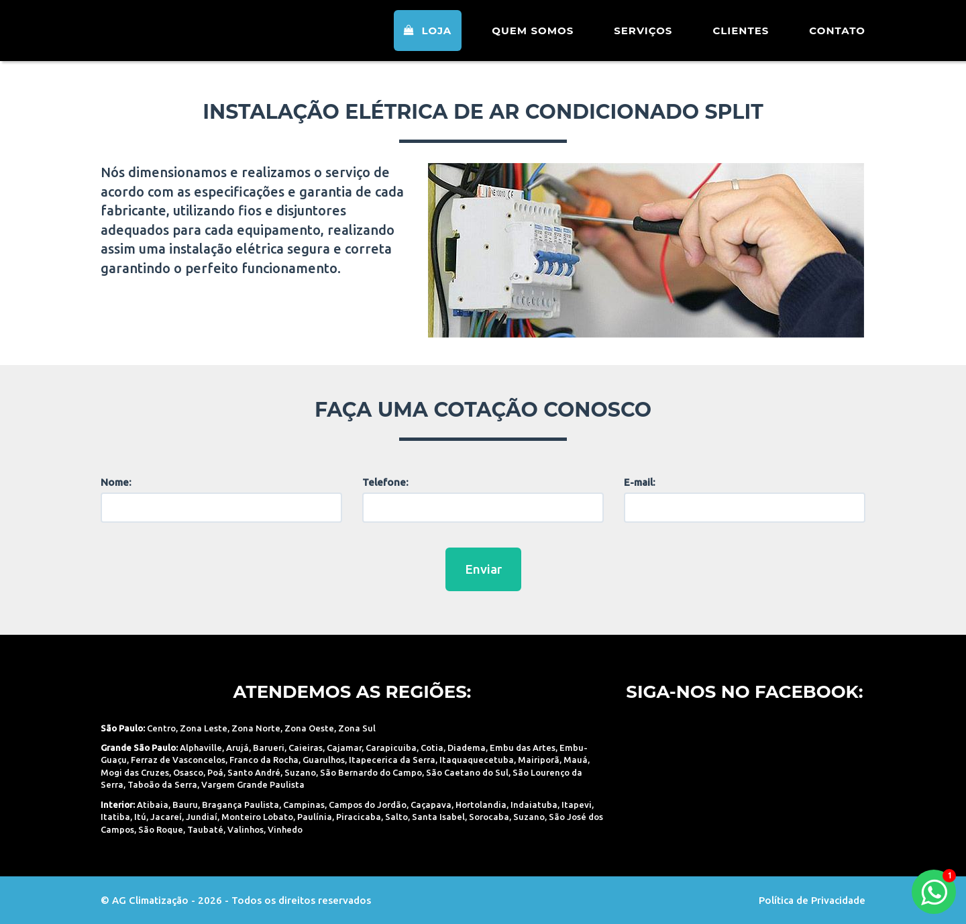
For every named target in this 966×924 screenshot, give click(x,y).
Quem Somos (533, 36)
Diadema (466, 747)
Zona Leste (203, 728)
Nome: (116, 482)
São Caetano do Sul (467, 772)
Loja (427, 36)
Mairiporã (538, 759)
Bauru (185, 804)
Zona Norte (255, 728)
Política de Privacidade (812, 900)
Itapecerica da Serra (392, 759)
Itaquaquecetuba (476, 759)
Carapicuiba (391, 747)
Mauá (576, 759)
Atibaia (152, 804)
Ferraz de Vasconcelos (178, 759)
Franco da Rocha (264, 759)
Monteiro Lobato (257, 816)
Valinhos (245, 829)
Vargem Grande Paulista (253, 784)
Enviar (483, 569)
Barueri (268, 747)
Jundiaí (201, 816)
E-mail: (639, 482)
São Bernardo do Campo (371, 772)
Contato (837, 36)
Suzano (300, 772)
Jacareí (166, 816)
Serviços (643, 36)
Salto (396, 816)
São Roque (160, 829)
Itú (140, 816)
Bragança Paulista (240, 804)
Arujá (237, 747)
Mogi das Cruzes (135, 772)
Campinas (304, 804)
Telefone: (385, 482)
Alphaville (201, 747)
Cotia (432, 747)
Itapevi (576, 804)
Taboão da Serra (162, 784)
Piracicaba (358, 816)
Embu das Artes (522, 747)
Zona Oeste (309, 728)
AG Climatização (186, 35)
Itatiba (115, 816)
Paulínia (314, 816)
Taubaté (205, 829)
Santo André (253, 772)
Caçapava (431, 804)
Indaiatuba (534, 804)
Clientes (740, 36)
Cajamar (344, 747)
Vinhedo (285, 829)
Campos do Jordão (368, 804)
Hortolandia (480, 804)
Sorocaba (489, 816)
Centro (161, 728)
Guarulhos (324, 759)
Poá (215, 772)
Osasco (188, 772)
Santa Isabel (438, 816)
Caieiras (305, 747)
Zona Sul (357, 728)
